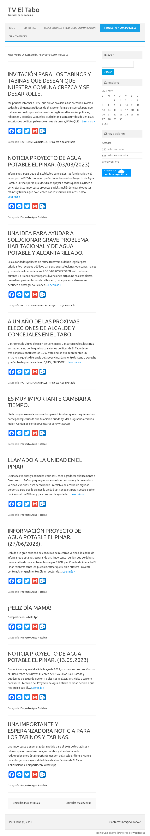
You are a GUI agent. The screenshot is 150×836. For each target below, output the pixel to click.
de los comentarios (115, 155)
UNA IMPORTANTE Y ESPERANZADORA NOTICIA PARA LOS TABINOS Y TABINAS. (49, 730)
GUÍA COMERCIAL (18, 36)
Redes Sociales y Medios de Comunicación (70, 28)
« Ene (105, 123)
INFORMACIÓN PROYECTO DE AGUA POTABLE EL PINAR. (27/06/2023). (44, 537)
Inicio (12, 28)
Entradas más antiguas (25, 802)
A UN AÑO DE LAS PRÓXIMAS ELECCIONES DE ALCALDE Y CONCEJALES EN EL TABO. (44, 327)
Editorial (30, 28)
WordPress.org (110, 161)
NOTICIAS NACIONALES (34, 141)
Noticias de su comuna (20, 15)
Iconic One (102, 832)
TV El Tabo (23, 9)
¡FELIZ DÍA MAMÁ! (29, 608)
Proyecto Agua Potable (120, 28)
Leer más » (88, 121)
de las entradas (113, 149)
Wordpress (138, 832)
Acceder (106, 142)
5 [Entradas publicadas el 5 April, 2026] (137, 100)
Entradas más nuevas (80, 802)
